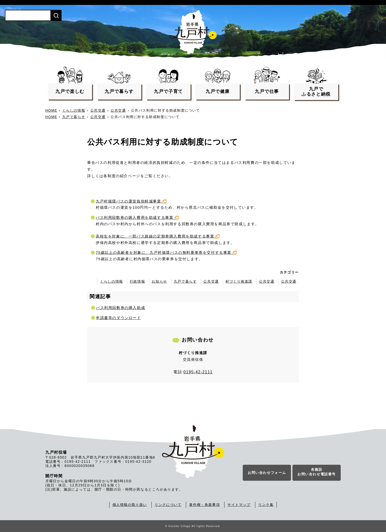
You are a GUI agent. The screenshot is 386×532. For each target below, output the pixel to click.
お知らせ (159, 281)
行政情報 (137, 281)
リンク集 (265, 505)
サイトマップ (239, 505)
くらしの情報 (73, 110)
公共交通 (98, 110)
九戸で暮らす (73, 117)
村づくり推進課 (238, 281)
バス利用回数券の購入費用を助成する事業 (137, 217)
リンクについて (168, 505)
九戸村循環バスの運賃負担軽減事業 (131, 201)
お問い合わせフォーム (267, 473)
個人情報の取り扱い (130, 505)
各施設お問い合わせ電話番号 (316, 471)
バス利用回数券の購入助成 (120, 308)
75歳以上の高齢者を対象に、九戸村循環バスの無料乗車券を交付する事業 (166, 252)
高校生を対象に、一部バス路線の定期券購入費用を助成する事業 (158, 236)
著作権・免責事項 (204, 505)
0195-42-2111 (198, 372)
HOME (51, 110)
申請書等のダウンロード (118, 318)
